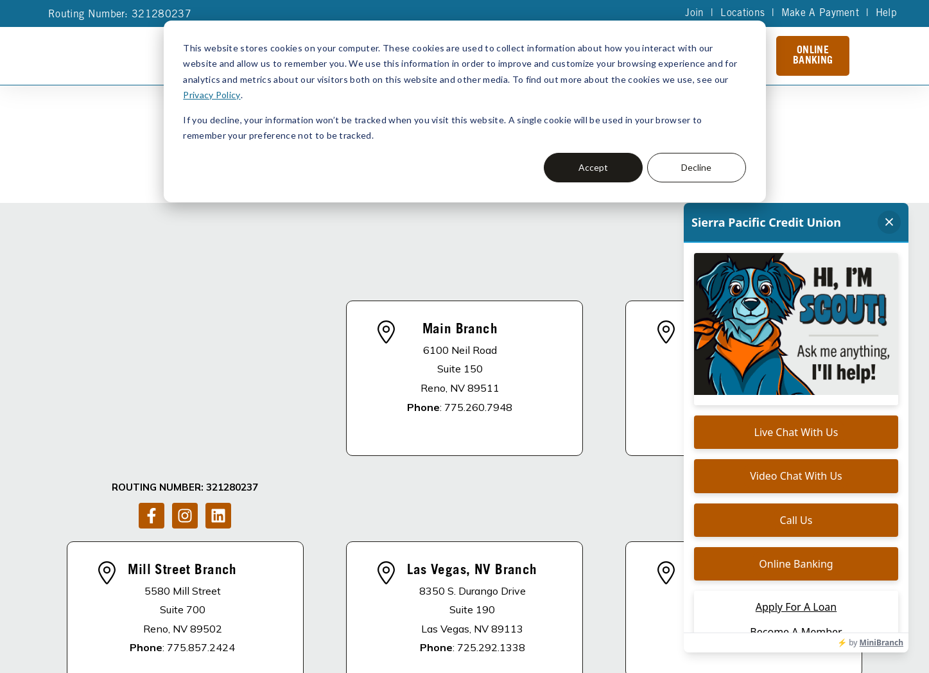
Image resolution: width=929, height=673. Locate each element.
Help (886, 13)
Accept (593, 167)
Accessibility (474, 640)
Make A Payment (819, 13)
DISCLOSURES (264, 587)
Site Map (419, 640)
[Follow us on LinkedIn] (218, 349)
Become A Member (541, 587)
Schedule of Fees (651, 587)
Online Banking (813, 56)
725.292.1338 (491, 502)
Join (693, 13)
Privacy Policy (211, 94)
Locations (742, 13)
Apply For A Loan (429, 587)
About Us (340, 587)
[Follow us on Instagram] (185, 349)
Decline (696, 167)
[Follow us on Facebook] (151, 349)
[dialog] (465, 111)
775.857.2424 (201, 502)
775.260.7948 (478, 334)
